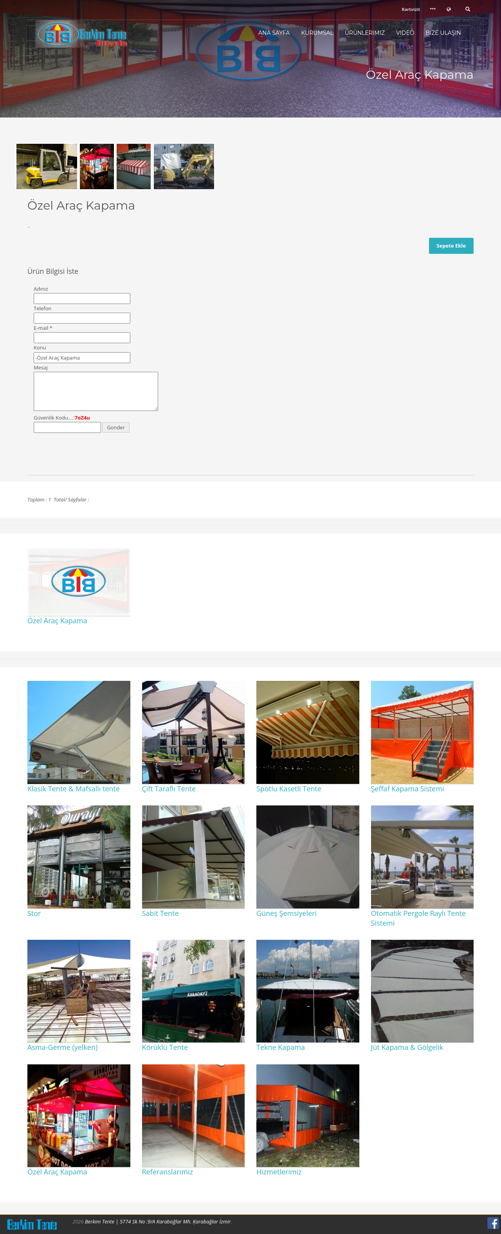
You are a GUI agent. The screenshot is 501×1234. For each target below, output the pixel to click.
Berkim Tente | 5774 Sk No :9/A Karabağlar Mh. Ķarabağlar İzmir (158, 1221)
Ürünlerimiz (365, 32)
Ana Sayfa (274, 32)
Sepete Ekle (451, 245)
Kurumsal (317, 32)
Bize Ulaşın (443, 32)
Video (405, 32)
